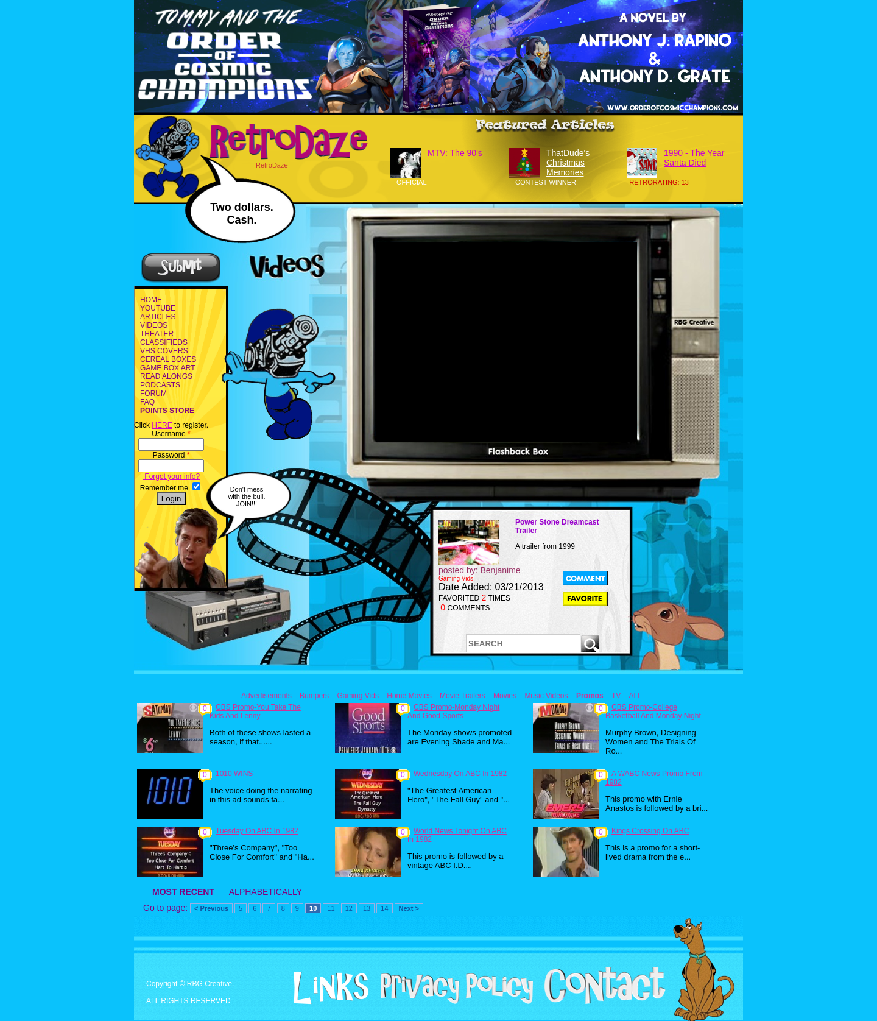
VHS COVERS (164, 351)
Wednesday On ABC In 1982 (460, 773)
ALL (635, 695)
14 (384, 908)
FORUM (153, 393)
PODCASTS (160, 385)
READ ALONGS (166, 376)
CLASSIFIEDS (164, 342)
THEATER (157, 334)
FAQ (147, 402)
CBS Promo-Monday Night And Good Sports (453, 711)
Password (171, 455)
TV (616, 695)
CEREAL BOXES (168, 359)
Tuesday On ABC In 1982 (257, 831)
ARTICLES (157, 317)
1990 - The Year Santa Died (694, 158)
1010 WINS (234, 773)
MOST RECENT (183, 892)
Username (171, 433)
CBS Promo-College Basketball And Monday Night (653, 711)
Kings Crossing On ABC (650, 831)
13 (366, 908)
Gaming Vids (357, 695)
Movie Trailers (462, 695)
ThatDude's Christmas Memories (568, 162)
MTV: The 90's (455, 153)
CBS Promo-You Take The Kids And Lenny (255, 711)
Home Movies (409, 695)
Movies (504, 695)
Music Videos (546, 695)
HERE (162, 425)
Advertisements (266, 695)
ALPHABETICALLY (265, 892)
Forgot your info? (171, 476)
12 (349, 908)
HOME (151, 299)
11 (330, 908)
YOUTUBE (157, 308)
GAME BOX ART (167, 368)
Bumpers (314, 695)
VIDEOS (153, 325)
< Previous (211, 908)
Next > (409, 908)
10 (313, 908)
